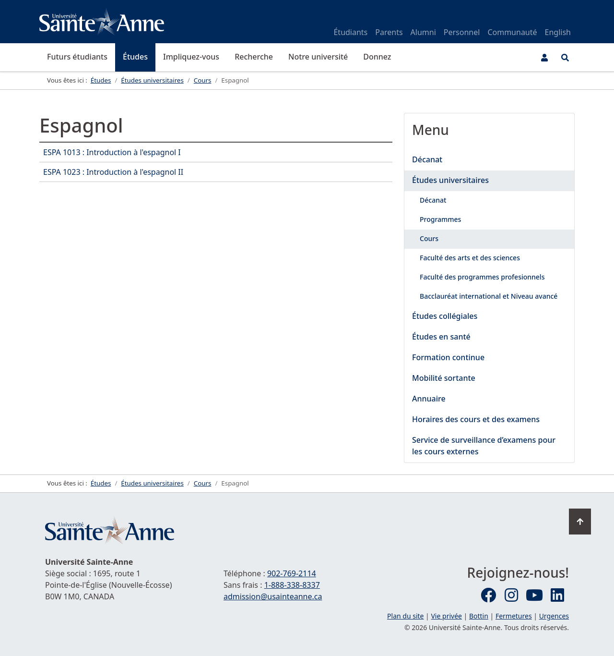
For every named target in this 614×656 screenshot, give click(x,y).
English (558, 32)
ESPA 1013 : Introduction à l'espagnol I (112, 152)
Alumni (423, 32)
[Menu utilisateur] (544, 57)
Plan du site (405, 615)
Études (135, 56)
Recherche (254, 56)
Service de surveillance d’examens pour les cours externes (483, 446)
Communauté (512, 32)
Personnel (462, 32)
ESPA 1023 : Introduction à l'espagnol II (113, 172)
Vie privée (446, 615)
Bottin (478, 615)
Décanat (427, 159)
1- (292, 585)
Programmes (440, 219)
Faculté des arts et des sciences (470, 257)
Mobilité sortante (443, 378)
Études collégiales (444, 316)
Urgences (554, 615)
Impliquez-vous (191, 56)
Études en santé (441, 336)
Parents (388, 32)
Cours (429, 238)
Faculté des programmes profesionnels (482, 276)
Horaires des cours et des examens (476, 419)
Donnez (377, 56)
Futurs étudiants (77, 56)
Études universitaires (450, 180)
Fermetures (514, 615)
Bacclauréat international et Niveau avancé (488, 296)
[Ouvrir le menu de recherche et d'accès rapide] (565, 57)
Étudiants (350, 32)
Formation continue (448, 357)
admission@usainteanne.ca (273, 596)
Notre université (318, 56)
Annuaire (429, 398)
